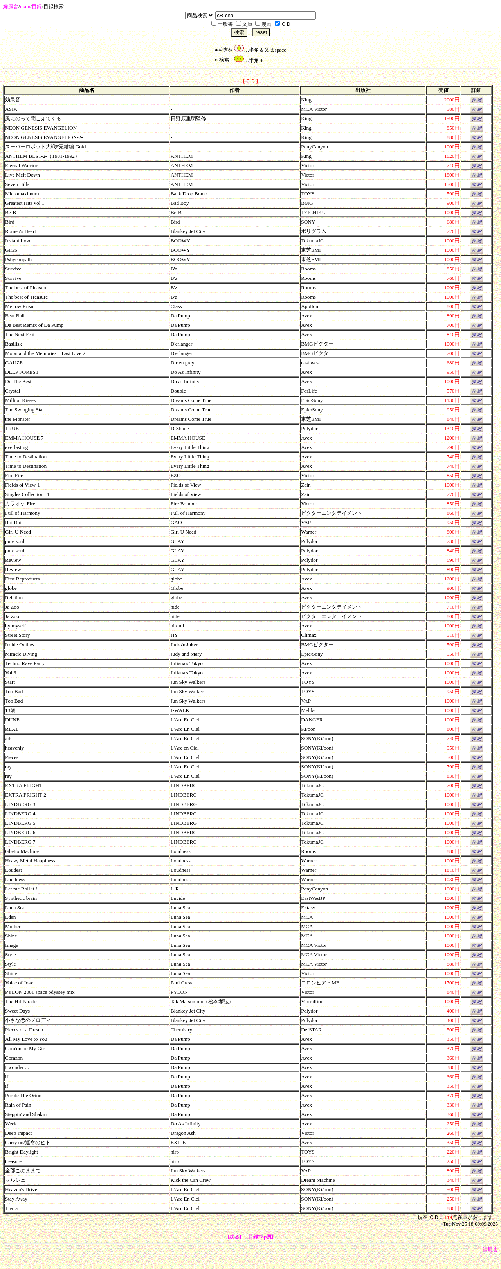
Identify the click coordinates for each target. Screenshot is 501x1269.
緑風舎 (10, 6)
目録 (37, 6)
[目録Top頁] (260, 1237)
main (25, 6)
